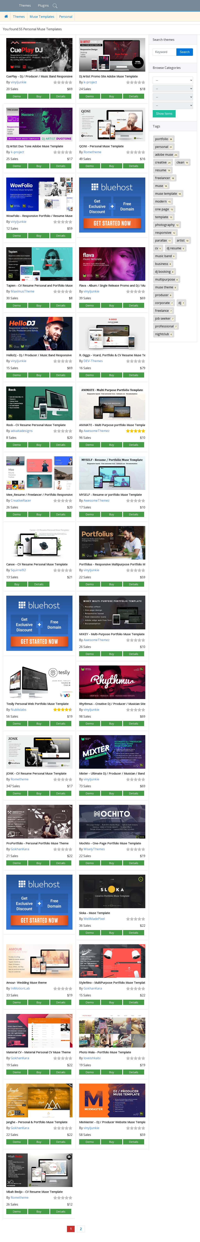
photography (167, 225)
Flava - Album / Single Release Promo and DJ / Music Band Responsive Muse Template (137, 285)
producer (163, 295)
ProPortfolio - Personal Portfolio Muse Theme (37, 843)
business (163, 264)
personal (164, 147)
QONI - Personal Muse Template (101, 146)
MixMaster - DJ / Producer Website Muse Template (114, 1122)
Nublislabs (18, 709)
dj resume (176, 248)
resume (163, 170)
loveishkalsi (92, 1058)
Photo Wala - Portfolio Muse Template (105, 1052)
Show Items (164, 113)
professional (166, 326)
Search (185, 52)
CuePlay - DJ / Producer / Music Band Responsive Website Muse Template (56, 76)
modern (163, 201)
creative (163, 162)
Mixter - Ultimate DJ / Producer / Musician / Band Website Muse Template (129, 773)
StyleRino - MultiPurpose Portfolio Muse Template (113, 982)
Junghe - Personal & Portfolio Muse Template (36, 1122)
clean (183, 162)
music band (165, 256)
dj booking (164, 271)
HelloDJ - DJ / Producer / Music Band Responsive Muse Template (50, 355)
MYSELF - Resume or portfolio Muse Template (110, 495)
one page (164, 209)
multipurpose (166, 279)
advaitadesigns (22, 431)
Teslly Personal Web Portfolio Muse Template (37, 704)
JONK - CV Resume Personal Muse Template (36, 773)
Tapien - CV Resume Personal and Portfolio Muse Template (46, 285)
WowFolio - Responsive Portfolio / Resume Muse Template (46, 216)
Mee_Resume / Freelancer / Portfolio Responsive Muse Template (50, 495)
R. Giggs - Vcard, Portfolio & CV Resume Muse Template (117, 355)
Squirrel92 (18, 570)
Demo (17, 96)
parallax (163, 240)
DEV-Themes (93, 361)
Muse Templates (42, 16)
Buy (38, 96)
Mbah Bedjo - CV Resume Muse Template (34, 1192)
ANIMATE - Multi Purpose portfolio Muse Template (113, 425)
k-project (90, 82)
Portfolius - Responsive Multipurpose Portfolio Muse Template (121, 564)
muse (161, 186)
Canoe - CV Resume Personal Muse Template (37, 564)
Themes (25, 5)
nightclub (163, 334)
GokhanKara (20, 849)
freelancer (165, 178)
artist (183, 240)
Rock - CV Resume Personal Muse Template (36, 425)
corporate (164, 303)
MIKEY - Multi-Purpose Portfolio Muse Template (112, 634)
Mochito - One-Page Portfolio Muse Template (110, 843)
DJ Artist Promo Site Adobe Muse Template (108, 76)
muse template (168, 193)
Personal (65, 16)
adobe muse (166, 154)
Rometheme (92, 152)
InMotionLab (20, 988)
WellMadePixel (94, 919)
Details (60, 96)
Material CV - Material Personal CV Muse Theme (38, 1052)
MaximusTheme (22, 291)
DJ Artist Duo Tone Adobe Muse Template (34, 146)
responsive (165, 232)
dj (181, 303)
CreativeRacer (21, 500)
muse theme (166, 287)
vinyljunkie (18, 82)
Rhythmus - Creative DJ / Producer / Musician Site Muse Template (123, 704)
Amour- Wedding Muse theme (26, 982)
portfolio (164, 139)
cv (158, 248)
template (164, 217)
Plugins (43, 5)
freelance (163, 310)
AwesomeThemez (97, 431)
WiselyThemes (94, 849)
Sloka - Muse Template (94, 913)
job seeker (164, 318)
